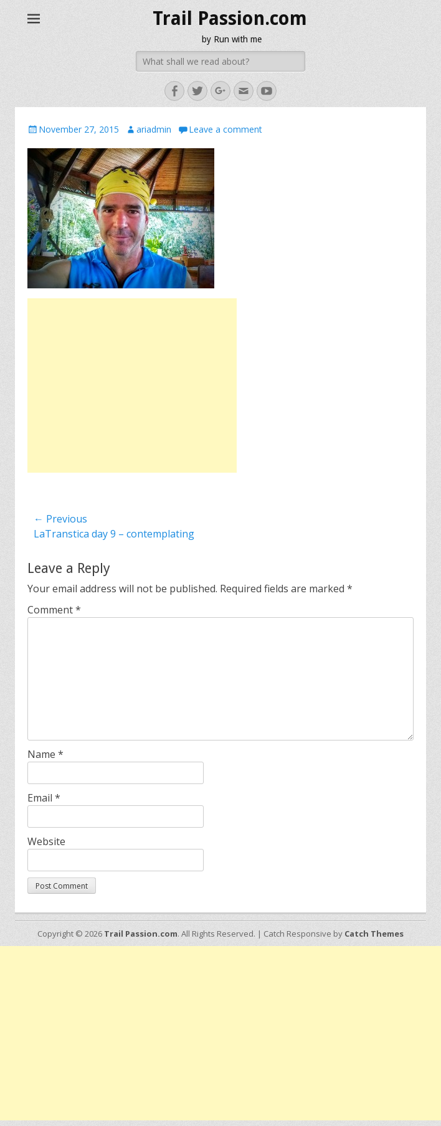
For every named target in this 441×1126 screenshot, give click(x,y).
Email (43, 798)
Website (46, 841)
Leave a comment (225, 129)
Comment (54, 610)
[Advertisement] (132, 385)
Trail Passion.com (230, 18)
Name (45, 754)
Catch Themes (374, 933)
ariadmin (153, 129)
